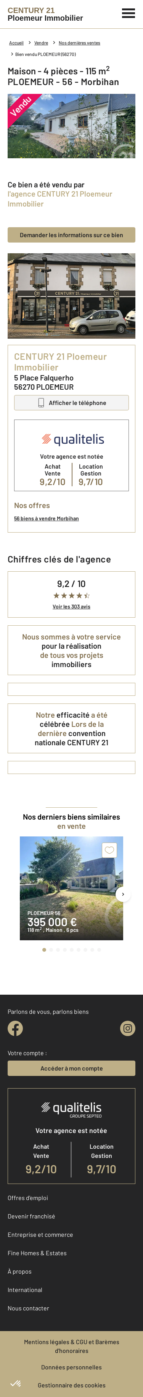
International (25, 1289)
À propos (20, 1271)
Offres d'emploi (28, 1197)
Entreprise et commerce (40, 1234)
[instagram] (127, 1028)
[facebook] (15, 1028)
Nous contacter (28, 1308)
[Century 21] (45, 14)
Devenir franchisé (31, 1216)
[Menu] (128, 12)
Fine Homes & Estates (37, 1252)
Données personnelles (71, 1367)
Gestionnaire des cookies (72, 1385)
